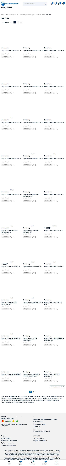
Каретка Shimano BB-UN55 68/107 (54, 158)
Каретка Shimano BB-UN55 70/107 (54, 122)
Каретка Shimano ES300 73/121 (53, 230)
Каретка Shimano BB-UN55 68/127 (12, 158)
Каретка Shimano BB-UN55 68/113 (33, 158)
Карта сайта (4, 425)
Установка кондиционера (8, 445)
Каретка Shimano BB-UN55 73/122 (12, 50)
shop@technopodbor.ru (40, 440)
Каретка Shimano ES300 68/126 (11, 266)
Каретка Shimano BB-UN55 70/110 (33, 122)
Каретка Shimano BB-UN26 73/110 (12, 194)
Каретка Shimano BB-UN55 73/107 (54, 50)
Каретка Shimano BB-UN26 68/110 (54, 194)
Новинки (6, 22)
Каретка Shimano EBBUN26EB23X (11, 374)
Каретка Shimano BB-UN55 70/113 (12, 122)
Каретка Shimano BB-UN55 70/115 (54, 86)
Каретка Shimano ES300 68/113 (32, 266)
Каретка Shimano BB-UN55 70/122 (12, 86)
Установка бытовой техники (9, 440)
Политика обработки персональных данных (14, 424)
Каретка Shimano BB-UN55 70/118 (33, 86)
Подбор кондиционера (7, 443)
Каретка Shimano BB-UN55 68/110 (54, 266)
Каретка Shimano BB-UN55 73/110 (33, 50)
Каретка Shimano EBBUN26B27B (11, 338)
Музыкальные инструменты (41, 431)
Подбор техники (5, 438)
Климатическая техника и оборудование (45, 419)
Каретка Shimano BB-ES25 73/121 (33, 302)
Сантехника (36, 429)
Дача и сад (36, 426)
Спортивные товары (39, 424)
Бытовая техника (38, 421)
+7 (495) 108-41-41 (38, 438)
